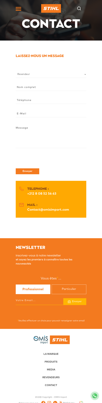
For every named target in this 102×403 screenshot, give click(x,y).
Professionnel (32, 289)
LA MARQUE (51, 354)
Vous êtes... (51, 278)
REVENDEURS (51, 377)
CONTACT (51, 385)
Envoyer (27, 171)
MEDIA (51, 369)
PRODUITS (51, 362)
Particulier (69, 289)
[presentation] (36, 159)
